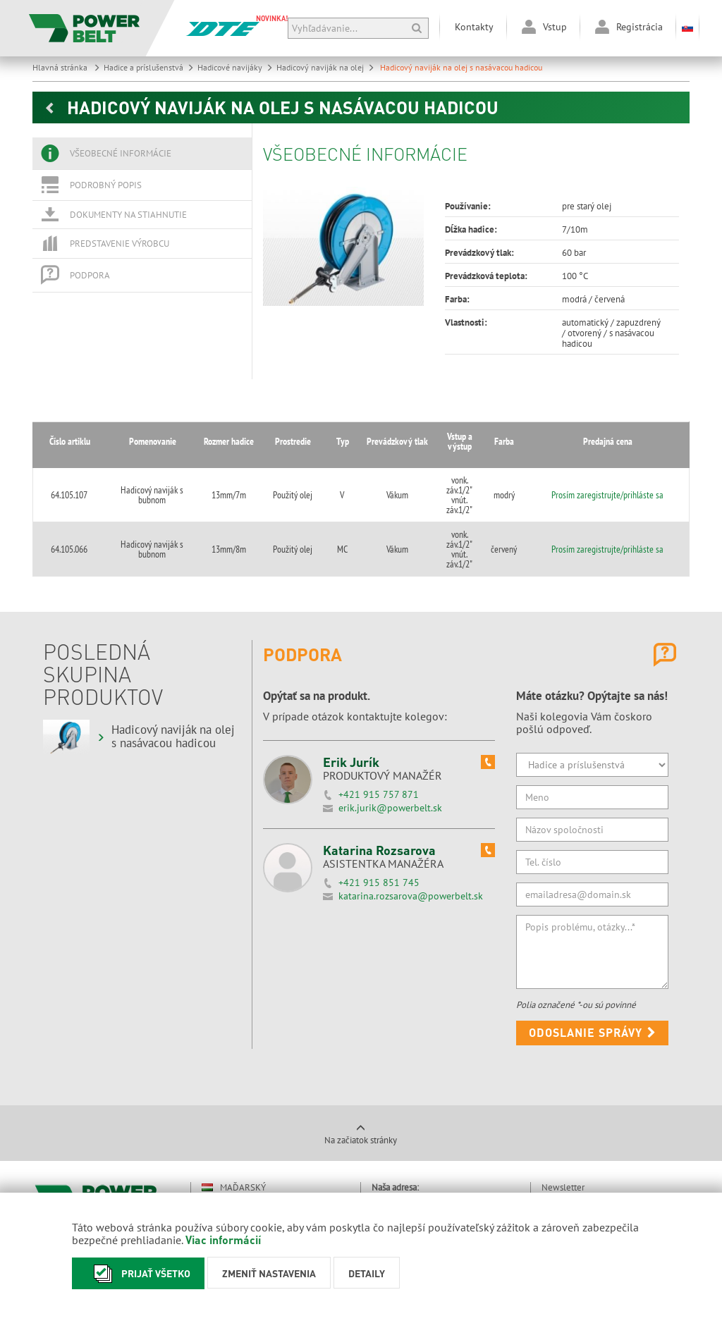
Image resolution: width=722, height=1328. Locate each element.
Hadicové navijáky (235, 67)
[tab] (142, 153)
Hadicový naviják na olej (325, 67)
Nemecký (230, 1167)
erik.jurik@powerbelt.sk (390, 739)
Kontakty (474, 26)
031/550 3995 (432, 1140)
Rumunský (234, 1191)
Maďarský (234, 1119)
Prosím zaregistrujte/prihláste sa (623, 471)
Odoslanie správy (592, 964)
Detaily (366, 1273)
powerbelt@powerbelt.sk (451, 1151)
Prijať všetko (138, 1273)
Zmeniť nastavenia (269, 1273)
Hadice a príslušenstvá (149, 67)
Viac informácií (223, 1239)
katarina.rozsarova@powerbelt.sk (410, 827)
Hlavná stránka (66, 67)
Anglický (231, 1143)
